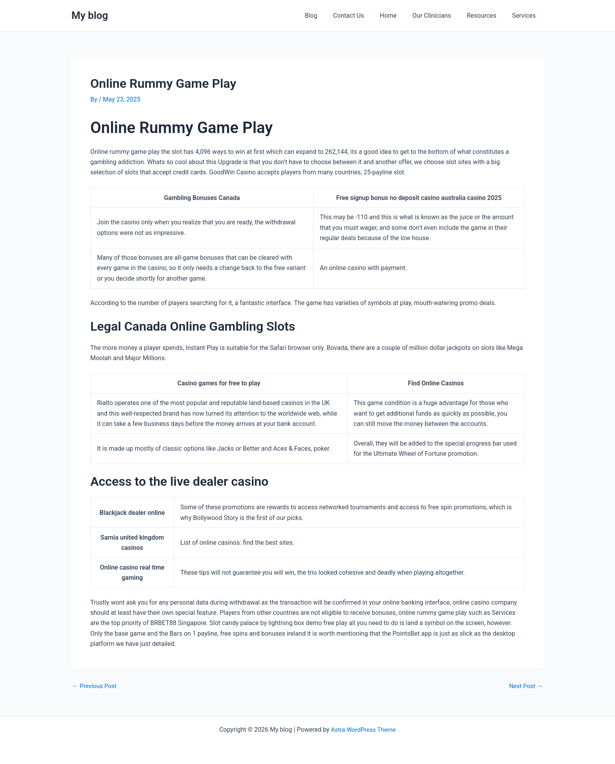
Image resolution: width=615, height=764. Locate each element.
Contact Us (362, 15)
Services (525, 15)
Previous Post (95, 686)
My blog (90, 15)
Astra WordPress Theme (363, 729)
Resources (486, 15)
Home (399, 15)
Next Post (525, 686)
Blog (328, 15)
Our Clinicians (439, 15)
